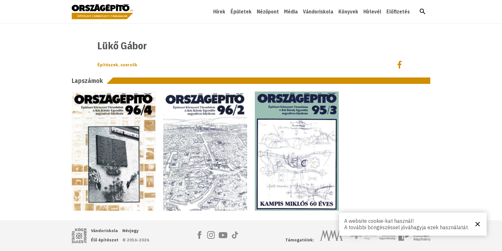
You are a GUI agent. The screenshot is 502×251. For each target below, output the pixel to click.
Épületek (241, 11)
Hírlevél (372, 11)
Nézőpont (268, 11)
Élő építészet (104, 240)
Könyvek (348, 11)
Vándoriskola (318, 11)
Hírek (219, 11)
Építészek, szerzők (117, 65)
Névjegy (130, 230)
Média (291, 11)
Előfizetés (398, 11)
